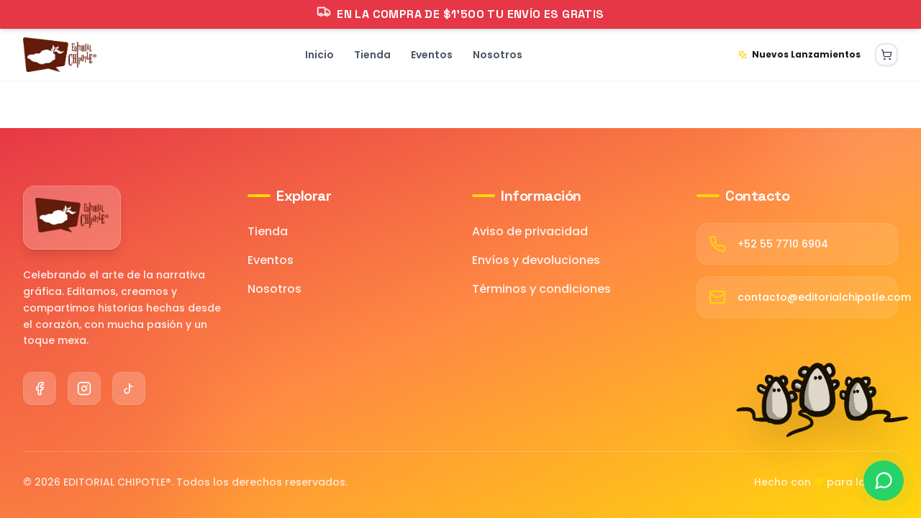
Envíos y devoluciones (536, 260)
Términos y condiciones (541, 289)
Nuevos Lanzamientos (799, 54)
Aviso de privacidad (530, 231)
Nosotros (274, 289)
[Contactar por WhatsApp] (883, 480)
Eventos (271, 260)
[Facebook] (39, 388)
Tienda (268, 231)
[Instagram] (84, 388)
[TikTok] (128, 388)
